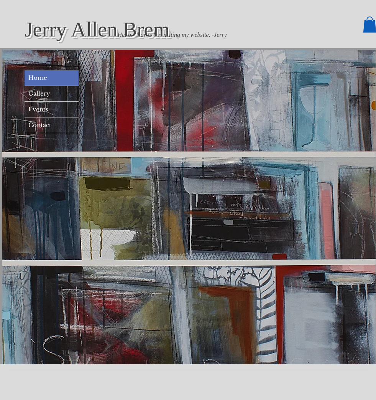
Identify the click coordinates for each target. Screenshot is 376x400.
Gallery (39, 93)
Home (37, 77)
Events (38, 109)
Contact (39, 125)
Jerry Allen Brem (97, 29)
